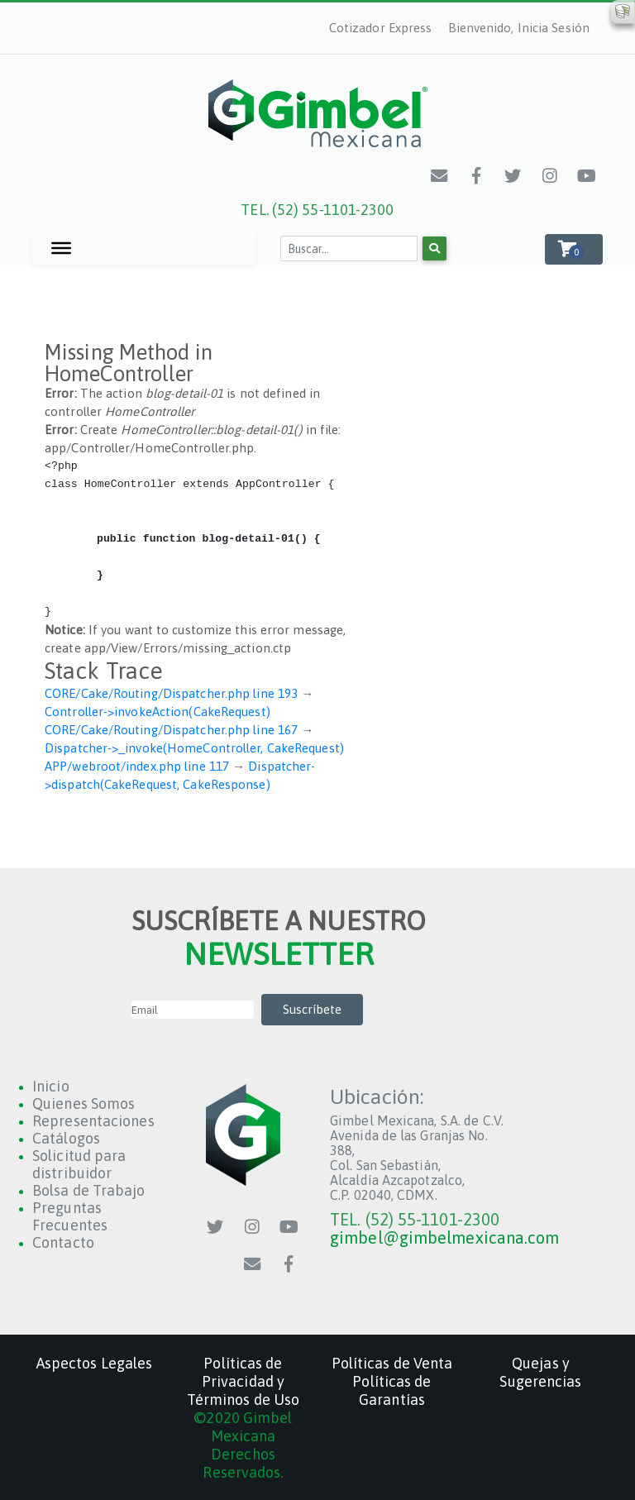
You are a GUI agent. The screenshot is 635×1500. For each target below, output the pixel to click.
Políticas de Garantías (391, 1390)
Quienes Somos (83, 1103)
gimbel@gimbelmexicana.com (445, 1237)
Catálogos (66, 1138)
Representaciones (93, 1121)
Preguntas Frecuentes (69, 1216)
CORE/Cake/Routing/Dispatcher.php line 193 (171, 693)
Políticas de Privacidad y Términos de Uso (243, 1381)
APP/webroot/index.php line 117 (137, 766)
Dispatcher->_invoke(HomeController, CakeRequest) (194, 748)
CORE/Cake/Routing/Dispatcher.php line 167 (171, 730)
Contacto (63, 1242)
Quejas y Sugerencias (540, 1372)
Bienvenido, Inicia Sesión (519, 28)
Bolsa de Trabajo (89, 1190)
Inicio (50, 1086)
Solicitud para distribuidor (79, 1164)
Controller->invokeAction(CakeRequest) (157, 712)
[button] (574, 249)
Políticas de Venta (392, 1363)
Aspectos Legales (94, 1363)
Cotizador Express (380, 28)
